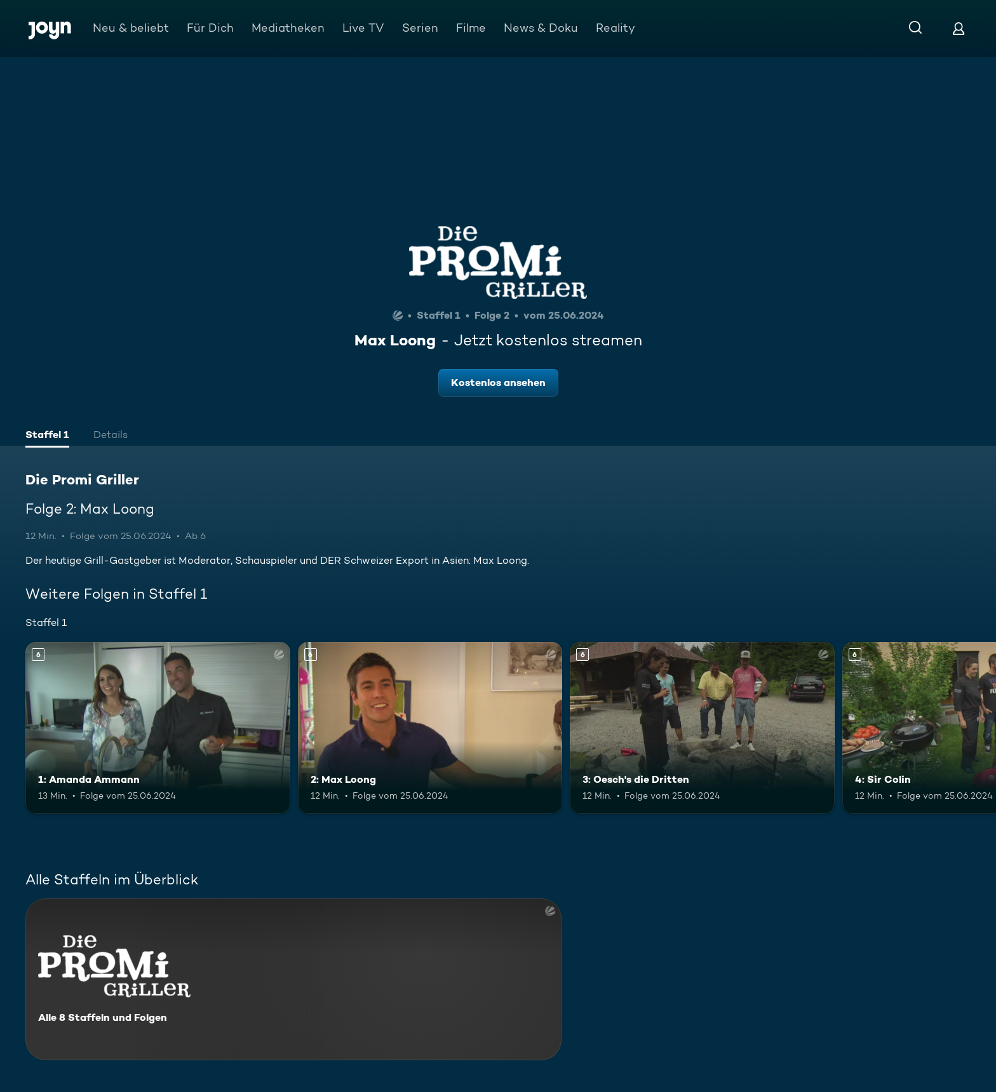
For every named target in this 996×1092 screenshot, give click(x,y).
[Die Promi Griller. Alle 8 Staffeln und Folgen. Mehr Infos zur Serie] (293, 979)
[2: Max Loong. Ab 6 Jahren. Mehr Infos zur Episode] (430, 728)
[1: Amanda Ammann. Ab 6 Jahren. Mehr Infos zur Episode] (157, 728)
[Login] (958, 28)
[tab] (47, 436)
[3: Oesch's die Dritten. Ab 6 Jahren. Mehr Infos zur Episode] (702, 728)
